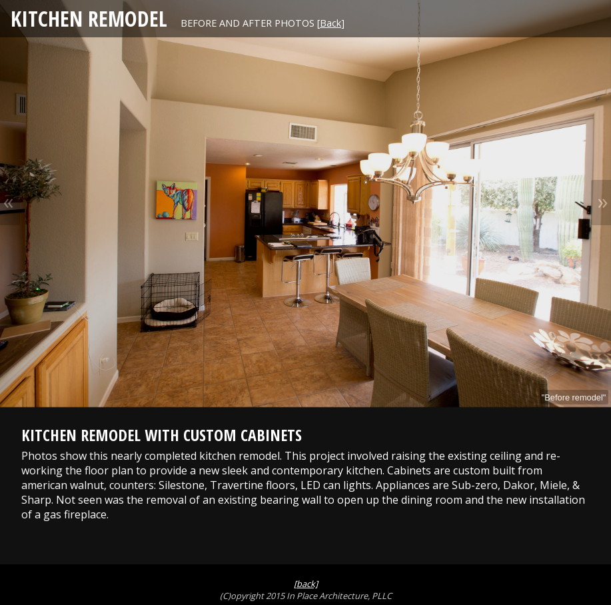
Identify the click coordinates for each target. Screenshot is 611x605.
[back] (306, 584)
